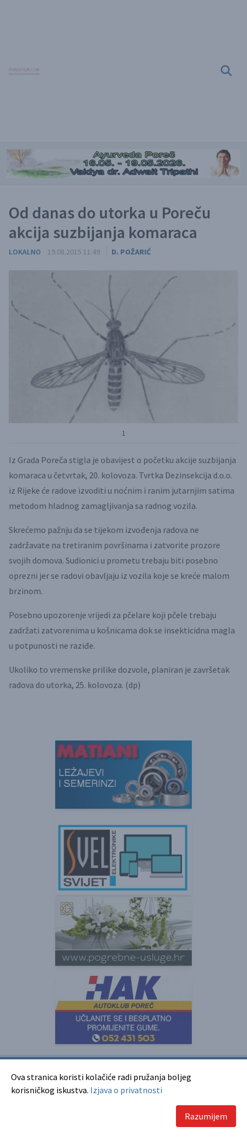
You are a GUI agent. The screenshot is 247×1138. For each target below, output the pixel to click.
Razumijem (206, 1116)
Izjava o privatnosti (126, 1089)
